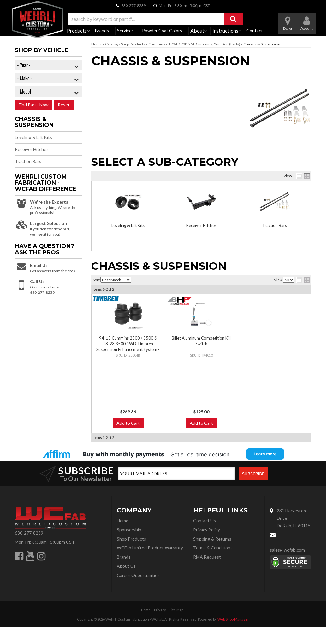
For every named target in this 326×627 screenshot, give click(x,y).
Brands (102, 30)
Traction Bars (274, 225)
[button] (155, 19)
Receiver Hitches (201, 225)
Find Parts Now (34, 104)
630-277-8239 (29, 532)
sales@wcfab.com (287, 550)
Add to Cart (128, 423)
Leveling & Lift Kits (128, 225)
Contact (254, 30)
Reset (64, 104)
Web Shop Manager (233, 619)
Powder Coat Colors (162, 30)
